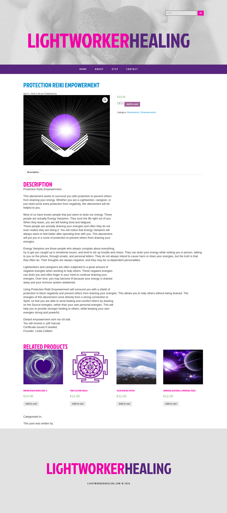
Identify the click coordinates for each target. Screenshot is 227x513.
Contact (132, 69)
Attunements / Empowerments (141, 112)
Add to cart (132, 104)
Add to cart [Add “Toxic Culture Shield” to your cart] (78, 404)
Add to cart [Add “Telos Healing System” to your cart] (124, 404)
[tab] (33, 172)
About (99, 69)
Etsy (115, 69)
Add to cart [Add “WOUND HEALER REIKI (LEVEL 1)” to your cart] (31, 404)
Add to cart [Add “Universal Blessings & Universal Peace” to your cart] (171, 404)
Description (33, 172)
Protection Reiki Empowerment (61, 85)
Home (83, 69)
